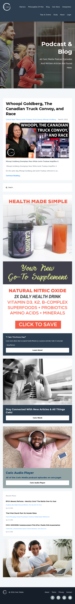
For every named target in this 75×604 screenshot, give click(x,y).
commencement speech (20, 528)
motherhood (46, 517)
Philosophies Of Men (36, 7)
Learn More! (38, 350)
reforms (26, 505)
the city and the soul (35, 505)
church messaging (11, 517)
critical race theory (13, 119)
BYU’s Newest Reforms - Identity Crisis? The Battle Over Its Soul (31, 501)
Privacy (61, 592)
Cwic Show (56, 7)
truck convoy (37, 119)
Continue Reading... (13, 175)
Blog (48, 7)
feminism (31, 517)
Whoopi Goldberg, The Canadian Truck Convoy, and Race (35, 108)
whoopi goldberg (49, 119)
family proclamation (22, 517)
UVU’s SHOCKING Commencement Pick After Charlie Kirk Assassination (33, 525)
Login (69, 14)
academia (8, 505)
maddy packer (38, 517)
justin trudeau (26, 119)
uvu (45, 528)
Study (55, 14)
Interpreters (66, 7)
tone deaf (41, 528)
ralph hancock (19, 505)
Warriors (22, 7)
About (62, 14)
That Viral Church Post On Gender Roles (21, 513)
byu (13, 505)
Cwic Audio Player (37, 483)
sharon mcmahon (32, 528)
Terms (54, 592)
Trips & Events (45, 14)
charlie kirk (9, 528)
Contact (69, 592)
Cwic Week (37, 418)
